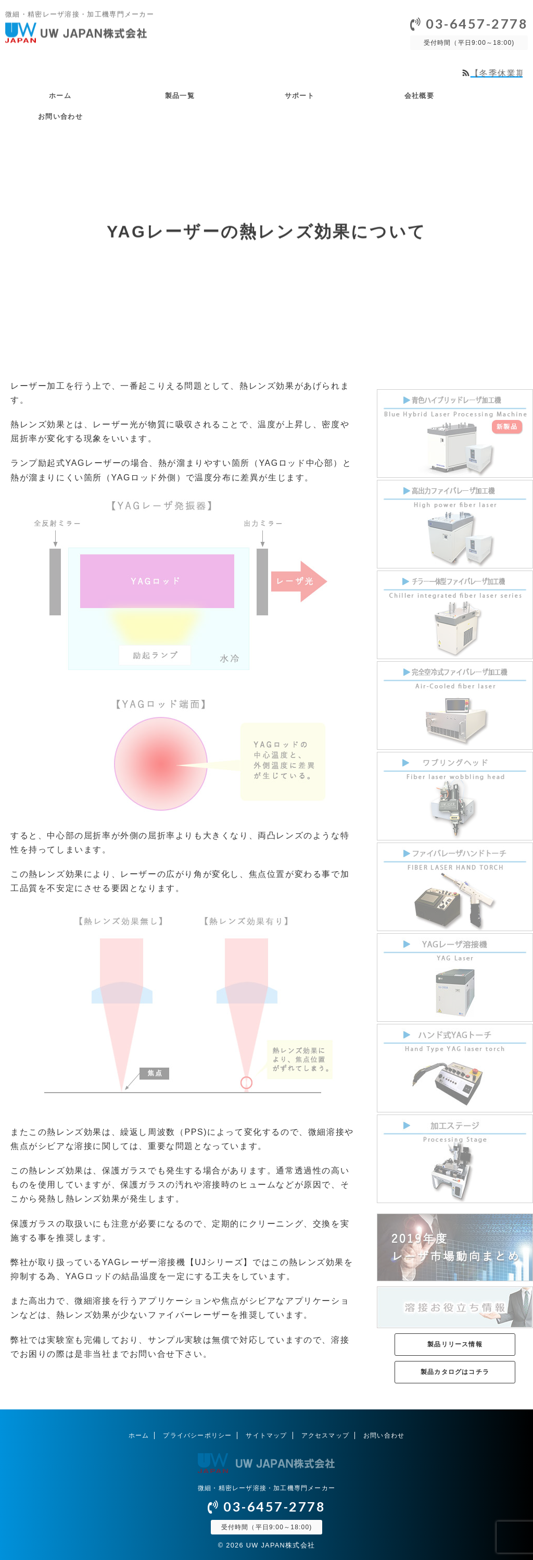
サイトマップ (266, 1435)
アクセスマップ (325, 1435)
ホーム (60, 96)
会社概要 (419, 96)
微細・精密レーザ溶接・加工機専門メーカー (266, 1488)
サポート (299, 96)
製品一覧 (180, 96)
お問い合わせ (60, 116)
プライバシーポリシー (197, 1435)
